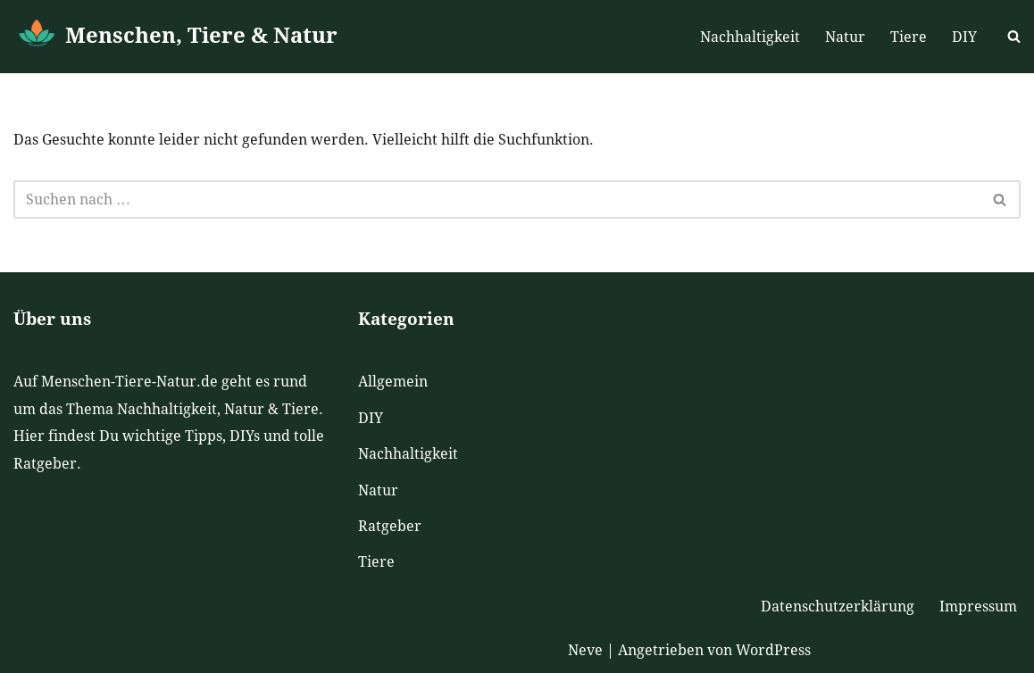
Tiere (908, 37)
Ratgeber (389, 526)
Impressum (978, 606)
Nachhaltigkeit (750, 37)
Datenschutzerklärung (837, 606)
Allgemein (393, 381)
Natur (845, 37)
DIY (964, 37)
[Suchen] (1014, 36)
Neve (585, 650)
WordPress (773, 650)
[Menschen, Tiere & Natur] (175, 36)
